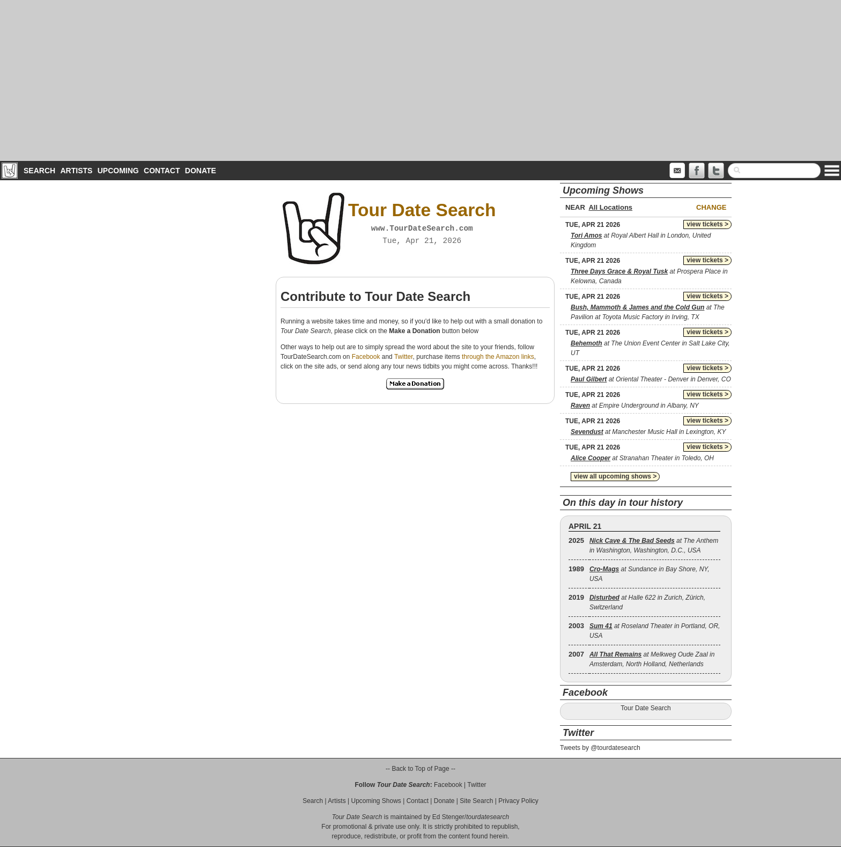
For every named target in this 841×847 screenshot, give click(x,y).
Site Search (476, 801)
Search (39, 170)
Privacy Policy (518, 801)
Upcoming (118, 170)
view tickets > (707, 224)
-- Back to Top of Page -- (420, 768)
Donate (200, 170)
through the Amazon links (498, 356)
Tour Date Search (645, 708)
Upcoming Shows (376, 801)
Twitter (403, 356)
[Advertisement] (420, 80)
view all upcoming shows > (615, 476)
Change (711, 207)
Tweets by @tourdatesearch (600, 748)
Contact (162, 170)
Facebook (366, 356)
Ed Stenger (448, 817)
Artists (76, 170)
